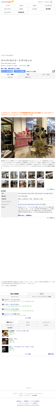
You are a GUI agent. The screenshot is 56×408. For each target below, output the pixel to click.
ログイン (40, 2)
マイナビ (46, 2)
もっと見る (28, 318)
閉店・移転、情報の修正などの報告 (10, 68)
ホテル (21, 9)
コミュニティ (7, 12)
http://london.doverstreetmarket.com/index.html (30, 204)
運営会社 (19, 401)
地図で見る (51, 354)
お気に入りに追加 (31, 71)
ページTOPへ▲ (51, 189)
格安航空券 (21, 12)
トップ (7, 5)
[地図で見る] (21, 215)
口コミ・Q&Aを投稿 (7, 71)
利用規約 (26, 401)
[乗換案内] (29, 215)
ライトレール (14, 296)
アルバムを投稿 (19, 71)
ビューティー (7, 9)
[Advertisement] (28, 20)
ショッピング (48, 5)
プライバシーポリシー (24, 403)
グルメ (34, 5)
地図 (28, 74)
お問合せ (35, 403)
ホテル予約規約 (35, 401)
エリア (21, 5)
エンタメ (34, 9)
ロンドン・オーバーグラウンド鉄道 (41, 296)
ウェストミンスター (12, 65)
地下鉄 (41, 294)
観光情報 (48, 9)
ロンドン (3, 65)
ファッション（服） (24, 65)
